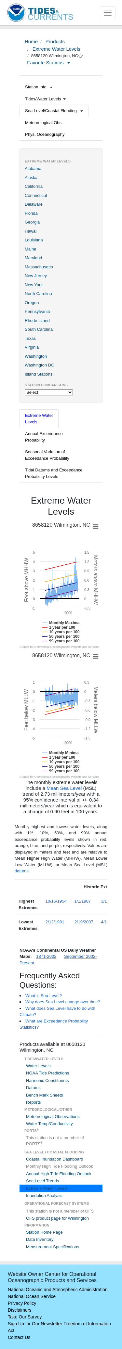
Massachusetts (39, 266)
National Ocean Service (32, 1296)
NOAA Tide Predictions (47, 1073)
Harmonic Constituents (47, 1080)
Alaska (31, 177)
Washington (36, 356)
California (34, 186)
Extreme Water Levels (55, 49)
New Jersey (36, 275)
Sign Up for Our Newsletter (35, 1323)
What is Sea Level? (43, 995)
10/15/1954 (56, 901)
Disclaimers (19, 1310)
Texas (30, 338)
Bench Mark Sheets (44, 1095)
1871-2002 (46, 956)
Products (54, 41)
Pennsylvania (37, 311)
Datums (33, 1087)
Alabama (33, 168)
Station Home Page (44, 1232)
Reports (33, 1102)
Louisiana (34, 240)
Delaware (34, 204)
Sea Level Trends (42, 1180)
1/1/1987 (83, 901)
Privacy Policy (22, 1303)
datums (22, 870)
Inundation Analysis (44, 1195)
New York (34, 284)
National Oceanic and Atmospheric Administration (58, 1289)
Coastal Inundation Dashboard (54, 1159)
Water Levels (38, 1065)
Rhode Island (37, 320)
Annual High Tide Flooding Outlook (58, 1173)
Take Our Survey (25, 1316)
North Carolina (38, 293)
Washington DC (39, 365)
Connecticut (36, 195)
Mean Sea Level (64, 788)
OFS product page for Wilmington (57, 1218)
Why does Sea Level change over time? (62, 1001)
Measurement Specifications (52, 1246)
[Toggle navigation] (107, 12)
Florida (31, 213)
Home (31, 41)
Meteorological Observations (53, 1116)
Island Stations (38, 374)
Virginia (32, 347)
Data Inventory (40, 1239)
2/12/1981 (55, 921)
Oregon (32, 302)
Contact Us (19, 1337)
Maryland (33, 257)
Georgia (32, 222)
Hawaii (31, 231)
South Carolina (39, 329)
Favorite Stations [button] (48, 62)
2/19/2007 (84, 921)
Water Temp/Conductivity (49, 1123)
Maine (30, 249)
